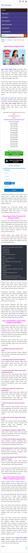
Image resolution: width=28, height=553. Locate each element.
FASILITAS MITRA (5, 28)
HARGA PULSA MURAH (7, 24)
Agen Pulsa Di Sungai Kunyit (8, 98)
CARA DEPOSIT (5, 17)
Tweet (2, 546)
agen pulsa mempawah (17, 317)
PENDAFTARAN (5, 13)
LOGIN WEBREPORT (6, 31)
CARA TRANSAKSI (6, 21)
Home (3, 10)
